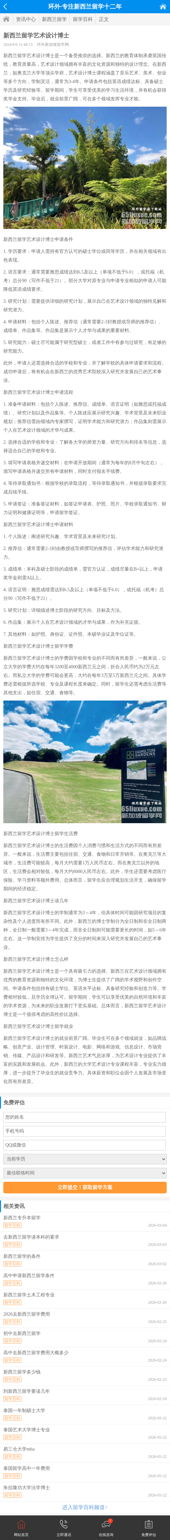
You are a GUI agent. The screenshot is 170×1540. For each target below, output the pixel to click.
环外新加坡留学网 (53, 44)
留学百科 (83, 19)
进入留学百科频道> (85, 1507)
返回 (5, 6)
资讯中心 (26, 19)
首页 (163, 6)
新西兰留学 (54, 19)
